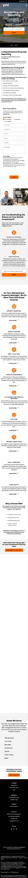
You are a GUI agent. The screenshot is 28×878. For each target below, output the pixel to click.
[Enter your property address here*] (13, 29)
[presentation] (12, 171)
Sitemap (20, 849)
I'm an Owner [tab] (8, 119)
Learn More (13, 320)
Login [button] (14, 790)
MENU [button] (26, 5)
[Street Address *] (14, 142)
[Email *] (14, 133)
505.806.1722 (24, 1)
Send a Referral (14, 806)
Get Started (14, 775)
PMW (16, 849)
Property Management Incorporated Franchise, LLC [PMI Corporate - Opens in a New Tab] (16, 839)
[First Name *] (14, 125)
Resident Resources (14, 797)
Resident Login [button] (14, 799)
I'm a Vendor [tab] (8, 121)
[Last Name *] (14, 129)
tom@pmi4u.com (14, 821)
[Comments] (14, 149)
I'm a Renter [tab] (17, 119)
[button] (11, 829)
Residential (14, 785)
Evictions (16, 45)
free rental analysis (14, 550)
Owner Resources (14, 787)
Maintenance (12, 45)
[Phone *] (14, 138)
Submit (14, 32)
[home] (5, 5)
